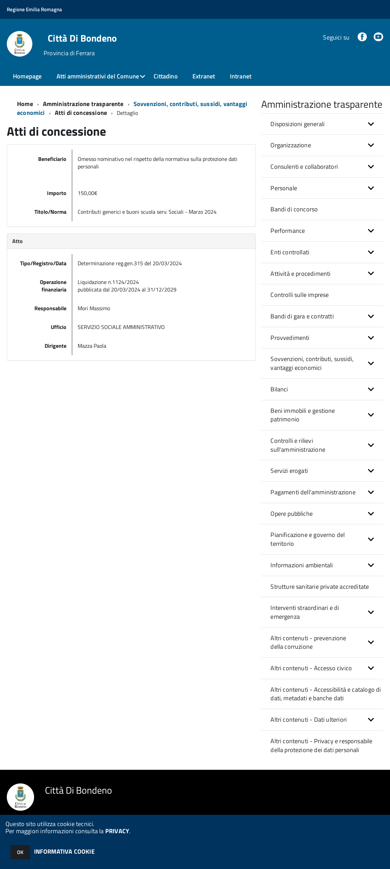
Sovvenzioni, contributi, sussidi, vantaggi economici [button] (312, 363)
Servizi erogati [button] (289, 470)
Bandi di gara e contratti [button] (302, 316)
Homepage (27, 76)
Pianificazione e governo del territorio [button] (307, 539)
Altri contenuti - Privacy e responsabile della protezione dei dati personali (321, 745)
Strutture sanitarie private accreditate (319, 586)
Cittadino (166, 76)
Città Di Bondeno (82, 38)
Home (25, 103)
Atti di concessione (81, 112)
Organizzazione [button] (290, 145)
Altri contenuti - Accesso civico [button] (311, 668)
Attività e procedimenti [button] (300, 273)
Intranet (240, 76)
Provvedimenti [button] (289, 337)
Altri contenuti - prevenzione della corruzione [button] (308, 642)
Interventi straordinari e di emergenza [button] (304, 612)
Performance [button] (287, 230)
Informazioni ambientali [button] (301, 565)
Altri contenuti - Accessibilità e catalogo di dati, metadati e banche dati (325, 694)
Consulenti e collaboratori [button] (304, 166)
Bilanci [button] (279, 389)
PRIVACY (117, 831)
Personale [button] (283, 188)
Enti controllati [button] (289, 252)
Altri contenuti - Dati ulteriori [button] (308, 719)
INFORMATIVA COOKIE (64, 851)
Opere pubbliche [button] (291, 513)
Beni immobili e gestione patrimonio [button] (302, 415)
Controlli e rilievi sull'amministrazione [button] (297, 445)
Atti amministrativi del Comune (98, 76)
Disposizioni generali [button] (297, 124)
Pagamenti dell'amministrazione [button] (312, 492)
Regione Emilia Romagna (34, 9)
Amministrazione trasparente (83, 103)
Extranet (203, 76)
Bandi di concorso (294, 209)
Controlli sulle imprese (299, 294)
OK (20, 852)
